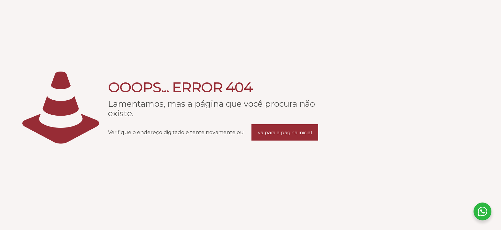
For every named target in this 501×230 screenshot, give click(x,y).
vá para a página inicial (285, 132)
